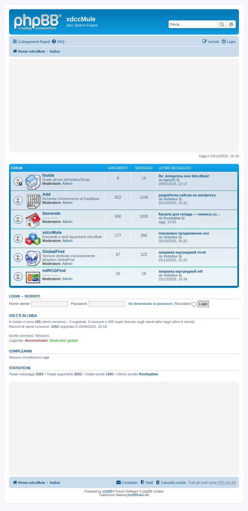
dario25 (169, 180)
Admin (67, 183)
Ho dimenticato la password (150, 304)
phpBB (107, 491)
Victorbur (170, 199)
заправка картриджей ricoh (182, 252)
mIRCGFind (54, 270)
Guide (48, 175)
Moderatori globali (63, 340)
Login (14, 296)
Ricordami (185, 304)
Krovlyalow (172, 218)
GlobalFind (53, 251)
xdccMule (52, 232)
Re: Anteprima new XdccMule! (184, 176)
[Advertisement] (124, 105)
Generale (51, 213)
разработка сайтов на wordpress (187, 195)
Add (46, 194)
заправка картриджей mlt (181, 271)
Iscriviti (32, 296)
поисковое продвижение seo (184, 233)
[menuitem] (57, 42)
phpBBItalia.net (138, 495)
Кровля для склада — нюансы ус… (190, 214)
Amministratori (36, 340)
